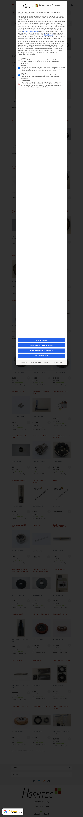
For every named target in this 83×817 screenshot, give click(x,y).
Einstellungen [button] (48, 35)
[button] (12, 811)
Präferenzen (24, 362)
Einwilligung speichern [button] (41, 355)
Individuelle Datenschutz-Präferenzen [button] (41, 350)
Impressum (47, 362)
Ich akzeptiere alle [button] (41, 340)
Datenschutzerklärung (30, 31)
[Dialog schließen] (65, 3)
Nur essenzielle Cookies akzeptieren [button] (41, 345)
